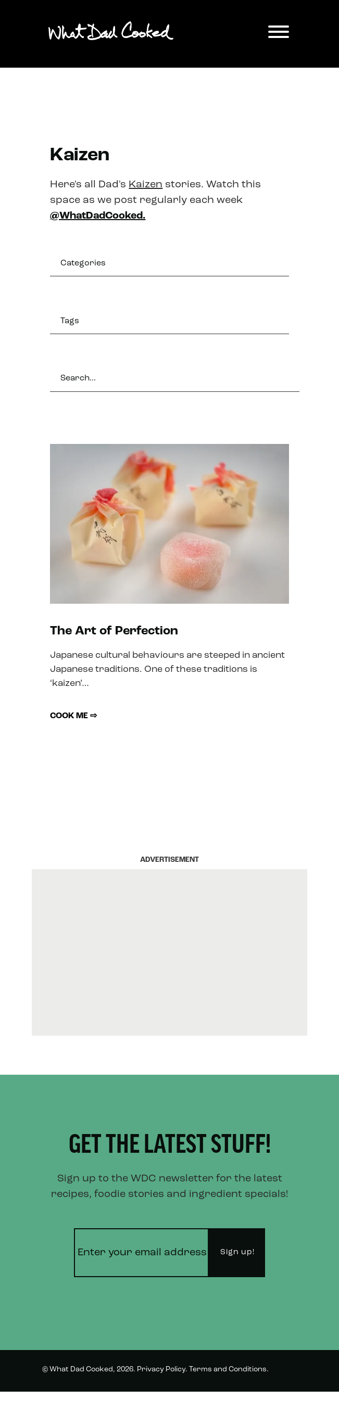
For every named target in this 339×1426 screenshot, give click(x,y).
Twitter (284, 1407)
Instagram (236, 1407)
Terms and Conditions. (229, 1369)
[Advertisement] (170, 952)
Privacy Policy (161, 1369)
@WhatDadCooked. (97, 216)
